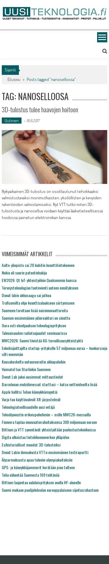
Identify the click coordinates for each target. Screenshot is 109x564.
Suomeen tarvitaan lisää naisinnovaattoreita (35, 310)
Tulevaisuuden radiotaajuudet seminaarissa (34, 333)
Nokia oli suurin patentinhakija (24, 273)
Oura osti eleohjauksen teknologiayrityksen (34, 325)
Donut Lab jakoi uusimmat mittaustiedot (32, 377)
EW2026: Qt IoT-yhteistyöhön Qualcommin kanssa (39, 280)
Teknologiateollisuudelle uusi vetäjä (28, 407)
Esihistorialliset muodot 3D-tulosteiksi (31, 445)
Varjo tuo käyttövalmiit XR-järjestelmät (31, 399)
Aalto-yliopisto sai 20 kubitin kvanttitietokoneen (38, 265)
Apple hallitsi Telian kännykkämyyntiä (29, 392)
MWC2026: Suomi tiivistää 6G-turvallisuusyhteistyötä (42, 340)
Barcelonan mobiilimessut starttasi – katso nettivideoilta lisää (49, 384)
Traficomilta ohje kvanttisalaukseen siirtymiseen (38, 303)
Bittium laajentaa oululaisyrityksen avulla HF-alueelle (41, 482)
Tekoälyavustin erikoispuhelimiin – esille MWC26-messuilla (46, 414)
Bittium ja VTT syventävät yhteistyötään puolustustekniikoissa (49, 429)
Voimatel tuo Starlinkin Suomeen (26, 369)
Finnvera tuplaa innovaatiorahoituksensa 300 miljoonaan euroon (49, 422)
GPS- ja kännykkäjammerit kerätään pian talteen (38, 467)
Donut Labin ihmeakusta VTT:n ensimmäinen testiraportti (45, 452)
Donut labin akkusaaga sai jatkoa (26, 295)
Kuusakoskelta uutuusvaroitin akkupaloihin (33, 362)
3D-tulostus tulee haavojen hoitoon (40, 109)
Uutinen (12, 120)
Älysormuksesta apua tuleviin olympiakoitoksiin (37, 460)
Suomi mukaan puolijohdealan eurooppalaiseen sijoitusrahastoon (50, 490)
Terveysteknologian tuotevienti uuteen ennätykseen (40, 288)
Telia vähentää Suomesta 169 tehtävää (30, 475)
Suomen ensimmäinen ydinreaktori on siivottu (36, 318)
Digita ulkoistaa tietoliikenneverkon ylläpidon (35, 437)
